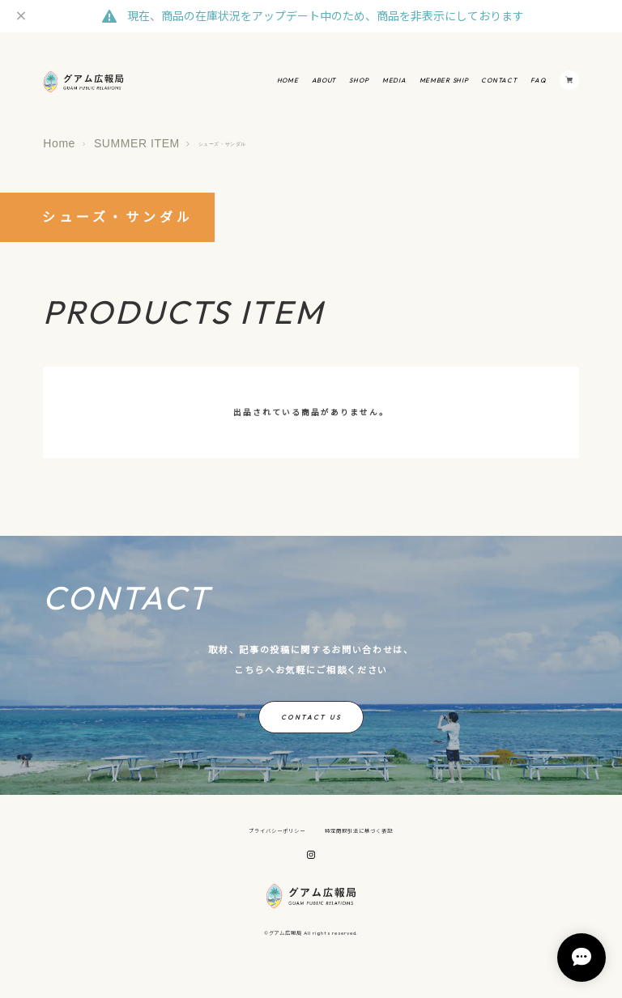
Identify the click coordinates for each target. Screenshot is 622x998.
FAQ (538, 80)
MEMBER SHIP (444, 80)
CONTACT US (311, 717)
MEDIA (394, 80)
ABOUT (324, 80)
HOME (288, 80)
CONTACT (499, 80)
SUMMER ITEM (137, 143)
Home (59, 143)
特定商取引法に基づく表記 (359, 831)
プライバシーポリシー (277, 831)
